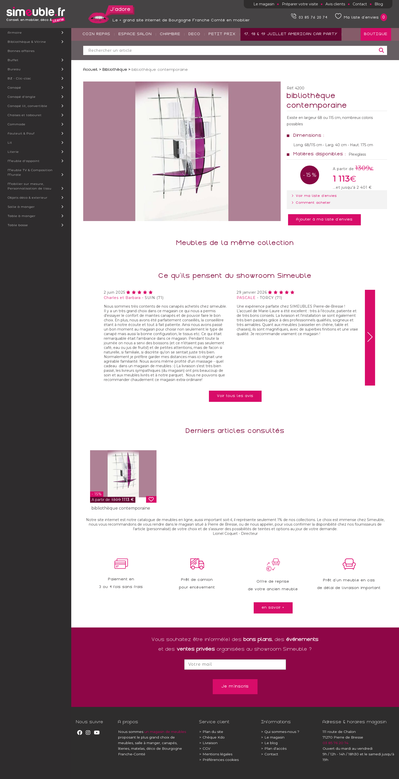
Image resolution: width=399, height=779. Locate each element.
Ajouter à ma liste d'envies (324, 219)
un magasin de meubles (165, 732)
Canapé (14, 87)
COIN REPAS (96, 53)
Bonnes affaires (21, 51)
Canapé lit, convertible (27, 106)
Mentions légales (215, 754)
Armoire (15, 32)
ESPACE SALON (135, 53)
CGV (204, 748)
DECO (195, 53)
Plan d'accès (274, 748)
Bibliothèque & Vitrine (27, 42)
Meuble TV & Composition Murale (30, 172)
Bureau (14, 69)
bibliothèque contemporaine (120, 508)
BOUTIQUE (376, 53)
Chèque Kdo (212, 737)
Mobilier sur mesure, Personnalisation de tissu (29, 186)
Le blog (269, 743)
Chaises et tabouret (25, 115)
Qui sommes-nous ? (280, 732)
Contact (360, 4)
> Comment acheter (312, 203)
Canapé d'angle (22, 97)
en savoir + (273, 607)
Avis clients (335, 4)
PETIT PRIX (222, 53)
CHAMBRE (170, 53)
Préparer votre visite (300, 4)
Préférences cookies (219, 760)
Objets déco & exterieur (28, 197)
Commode (16, 124)
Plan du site (211, 732)
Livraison (208, 743)
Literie (13, 152)
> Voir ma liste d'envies (315, 196)
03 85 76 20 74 (335, 743)
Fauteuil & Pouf (21, 133)
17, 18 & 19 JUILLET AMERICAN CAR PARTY (291, 53)
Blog (379, 4)
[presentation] (370, 338)
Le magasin (263, 4)
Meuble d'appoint (24, 161)
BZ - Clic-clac (19, 78)
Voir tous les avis (235, 396)
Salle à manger (21, 207)
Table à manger (22, 216)
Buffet (13, 60)
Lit (10, 142)
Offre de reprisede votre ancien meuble (273, 585)
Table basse (18, 225)
